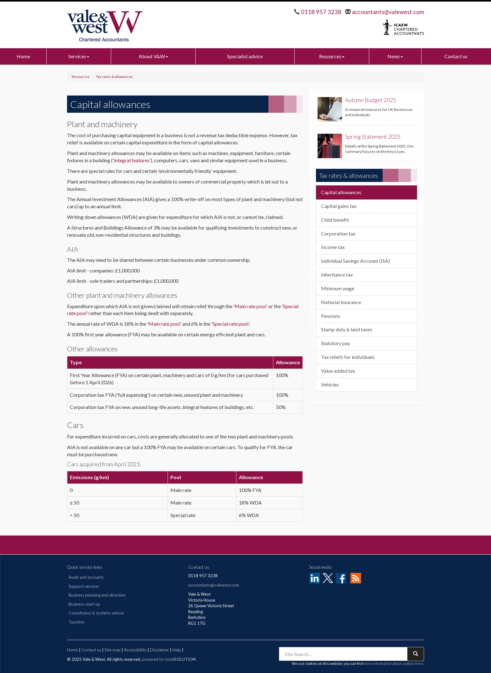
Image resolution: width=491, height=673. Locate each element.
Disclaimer (159, 649)
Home (23, 56)
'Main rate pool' (250, 306)
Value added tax (338, 371)
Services (78, 56)
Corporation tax (338, 233)
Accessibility (135, 649)
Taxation (77, 621)
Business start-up (84, 604)
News (395, 56)
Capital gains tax (339, 206)
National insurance (341, 302)
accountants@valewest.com (387, 11)
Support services (84, 586)
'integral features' (132, 160)
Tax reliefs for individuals (348, 357)
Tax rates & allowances (114, 77)
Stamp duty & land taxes (346, 329)
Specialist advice (245, 56)
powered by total (169, 659)
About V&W (153, 56)
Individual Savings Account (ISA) (355, 261)
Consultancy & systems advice (96, 612)
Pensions (330, 316)
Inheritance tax (337, 274)
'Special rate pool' (230, 324)
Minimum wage (337, 288)
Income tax (333, 247)
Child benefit (335, 220)
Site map (113, 649)
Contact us (456, 56)
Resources (331, 56)
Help (177, 649)
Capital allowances (341, 192)
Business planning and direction (97, 595)
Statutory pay (335, 343)
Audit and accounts (86, 577)
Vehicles (330, 384)
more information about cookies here (393, 663)
